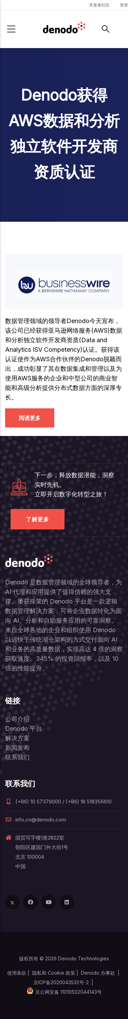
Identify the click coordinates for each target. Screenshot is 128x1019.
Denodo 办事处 (98, 973)
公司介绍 (17, 719)
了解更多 (37, 519)
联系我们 (17, 757)
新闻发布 (17, 747)
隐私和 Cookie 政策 (53, 973)
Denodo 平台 (23, 728)
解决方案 (17, 738)
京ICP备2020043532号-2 (61, 982)
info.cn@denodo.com (35, 819)
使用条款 (16, 973)
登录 (124, 5)
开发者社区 (99, 5)
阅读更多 (30, 417)
